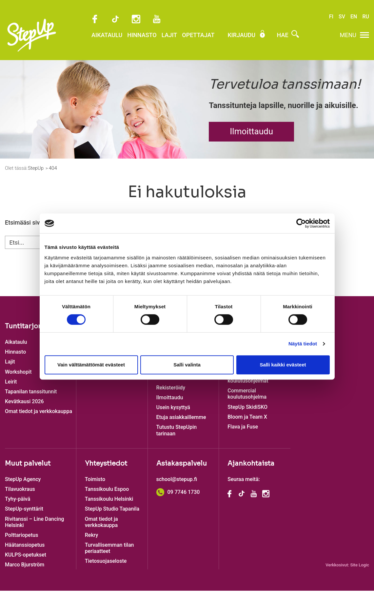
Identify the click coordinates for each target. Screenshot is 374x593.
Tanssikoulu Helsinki (109, 501)
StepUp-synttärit (24, 511)
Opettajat (179, 40)
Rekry (91, 537)
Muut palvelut (27, 466)
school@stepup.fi (176, 481)
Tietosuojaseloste (106, 563)
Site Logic (359, 567)
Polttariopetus (21, 537)
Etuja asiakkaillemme (181, 419)
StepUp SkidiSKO (247, 409)
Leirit (11, 384)
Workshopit (18, 374)
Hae (269, 40)
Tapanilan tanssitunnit (31, 394)
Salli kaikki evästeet (283, 364)
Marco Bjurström (24, 567)
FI (331, 17)
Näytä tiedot (302, 343)
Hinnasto (122, 40)
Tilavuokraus (20, 491)
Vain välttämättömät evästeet (91, 364)
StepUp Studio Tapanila (112, 511)
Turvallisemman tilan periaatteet (109, 550)
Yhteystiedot (106, 466)
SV (342, 17)
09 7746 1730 (178, 494)
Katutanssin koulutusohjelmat (247, 380)
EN (353, 17)
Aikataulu (87, 40)
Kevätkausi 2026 (24, 404)
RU (365, 17)
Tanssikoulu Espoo (107, 491)
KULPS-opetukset (25, 557)
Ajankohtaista (250, 466)
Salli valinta (187, 364)
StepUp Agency (23, 481)
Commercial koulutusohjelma (246, 396)
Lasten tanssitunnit (178, 380)
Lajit (150, 40)
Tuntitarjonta (27, 328)
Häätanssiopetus (25, 547)
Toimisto (95, 481)
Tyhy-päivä (17, 501)
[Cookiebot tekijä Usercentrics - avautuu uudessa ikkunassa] (301, 223)
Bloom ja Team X (247, 419)
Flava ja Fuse (242, 429)
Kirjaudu (227, 40)
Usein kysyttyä (173, 409)
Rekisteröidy (171, 390)
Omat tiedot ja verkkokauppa (38, 413)
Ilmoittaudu (251, 134)
